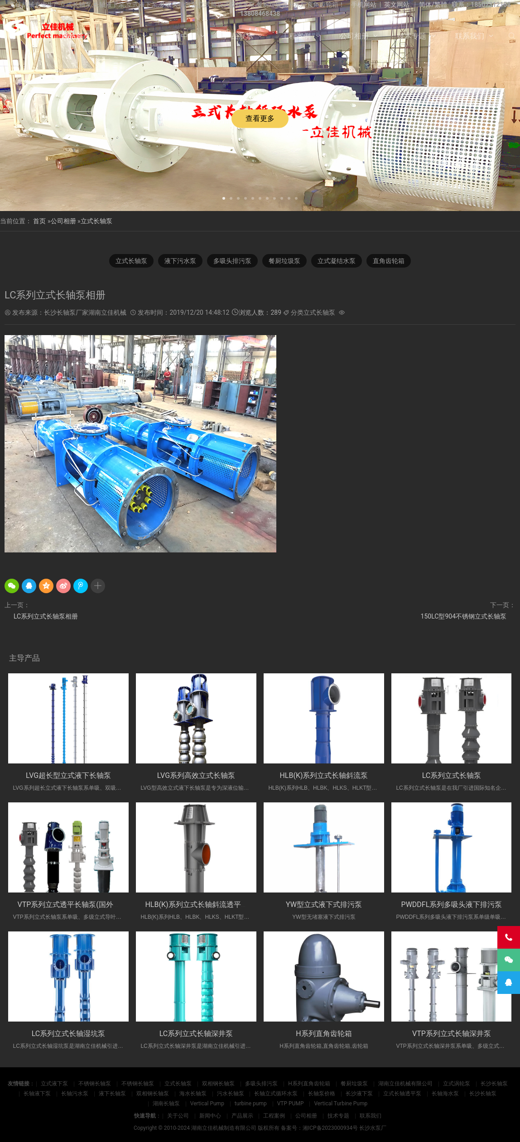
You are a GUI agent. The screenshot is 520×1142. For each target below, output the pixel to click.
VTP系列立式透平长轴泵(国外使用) (73, 904)
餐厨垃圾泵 (284, 260)
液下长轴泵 (112, 1093)
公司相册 (354, 36)
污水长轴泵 (230, 1093)
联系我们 (469, 36)
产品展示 (238, 36)
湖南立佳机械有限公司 (405, 1083)
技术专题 (411, 36)
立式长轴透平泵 (402, 1093)
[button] (223, 197)
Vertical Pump (207, 1103)
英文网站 (396, 4)
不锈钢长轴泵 (94, 1083)
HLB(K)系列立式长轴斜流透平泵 (196, 904)
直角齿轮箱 (388, 260)
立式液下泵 (54, 1083)
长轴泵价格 (321, 1093)
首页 (39, 221)
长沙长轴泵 (494, 1083)
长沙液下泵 (359, 1093)
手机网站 (363, 4)
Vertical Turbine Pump (340, 1103)
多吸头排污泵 (232, 260)
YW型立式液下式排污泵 (324, 904)
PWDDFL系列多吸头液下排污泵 (451, 904)
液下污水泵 (180, 260)
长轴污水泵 (74, 1093)
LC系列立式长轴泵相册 (46, 616)
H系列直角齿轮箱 (323, 1033)
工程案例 (296, 36)
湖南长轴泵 (166, 1103)
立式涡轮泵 (456, 1083)
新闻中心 (180, 36)
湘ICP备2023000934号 (330, 1128)
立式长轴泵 (96, 221)
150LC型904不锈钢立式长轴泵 (463, 616)
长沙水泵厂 (372, 1128)
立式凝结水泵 (337, 260)
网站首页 (76, 36)
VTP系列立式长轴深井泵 (451, 1033)
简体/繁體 (433, 4)
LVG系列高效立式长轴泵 (196, 775)
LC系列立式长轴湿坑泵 (69, 1033)
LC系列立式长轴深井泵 (196, 1033)
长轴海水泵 (445, 1093)
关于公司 (123, 36)
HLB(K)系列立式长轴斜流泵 (323, 775)
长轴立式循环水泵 (276, 1093)
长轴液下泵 (37, 1093)
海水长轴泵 (193, 1093)
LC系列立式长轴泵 (451, 775)
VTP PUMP (290, 1103)
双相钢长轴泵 (218, 1083)
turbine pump (251, 1103)
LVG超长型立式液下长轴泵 (68, 775)
